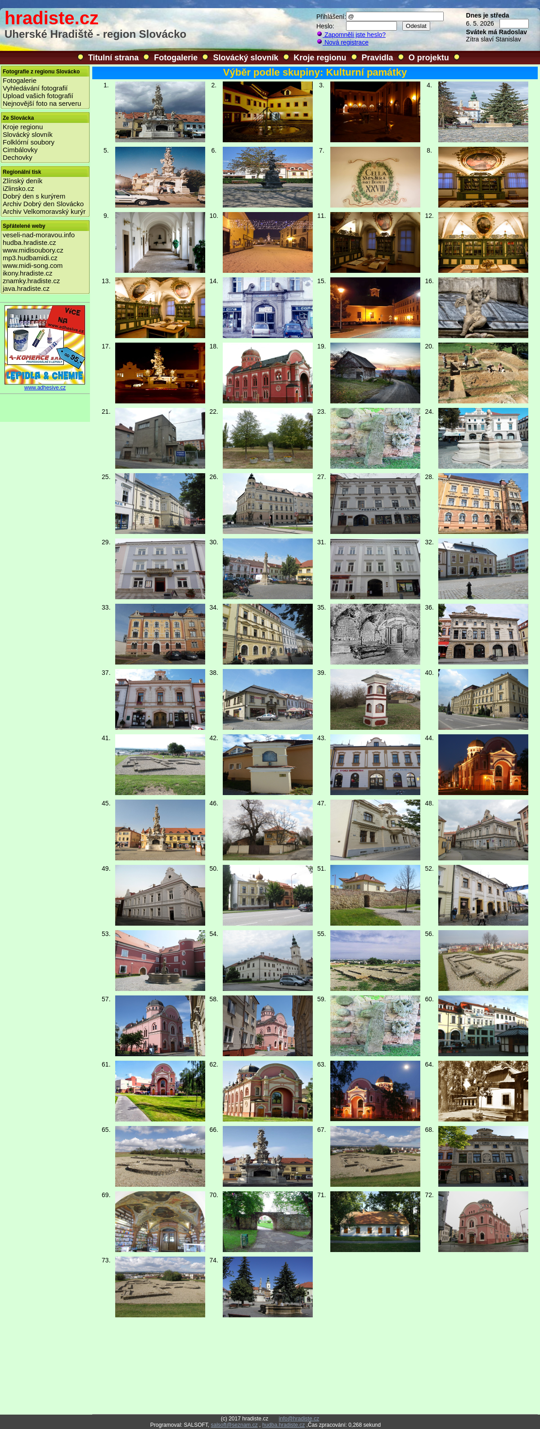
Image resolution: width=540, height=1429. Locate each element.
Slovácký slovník (245, 57)
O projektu (429, 57)
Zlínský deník (22, 181)
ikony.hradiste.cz (28, 273)
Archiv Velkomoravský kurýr (44, 211)
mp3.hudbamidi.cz (30, 258)
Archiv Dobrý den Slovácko (43, 204)
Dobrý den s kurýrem (34, 196)
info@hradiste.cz (299, 1418)
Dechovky (17, 157)
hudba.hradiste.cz (29, 242)
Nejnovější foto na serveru (42, 103)
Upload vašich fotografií (38, 95)
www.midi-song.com (33, 265)
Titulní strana (113, 57)
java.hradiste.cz (26, 288)
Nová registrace (342, 42)
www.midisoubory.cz (33, 250)
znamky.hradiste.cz (31, 281)
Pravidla (377, 57)
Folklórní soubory (28, 142)
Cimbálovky (20, 150)
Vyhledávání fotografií (35, 88)
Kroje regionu (320, 57)
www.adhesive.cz (45, 385)
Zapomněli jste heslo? (351, 34)
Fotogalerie (176, 57)
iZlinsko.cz (18, 188)
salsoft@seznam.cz (234, 1425)
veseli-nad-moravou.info (39, 235)
